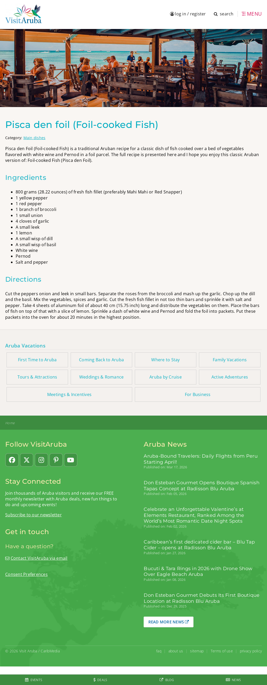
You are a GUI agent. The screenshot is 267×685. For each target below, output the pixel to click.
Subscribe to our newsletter (33, 515)
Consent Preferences (26, 574)
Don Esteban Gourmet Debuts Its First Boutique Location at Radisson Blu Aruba (201, 598)
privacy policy (251, 650)
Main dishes (34, 137)
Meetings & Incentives (69, 394)
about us (175, 650)
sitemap (197, 650)
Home (10, 423)
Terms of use (222, 650)
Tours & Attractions (37, 377)
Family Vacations (230, 360)
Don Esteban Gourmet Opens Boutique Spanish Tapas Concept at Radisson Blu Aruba (201, 485)
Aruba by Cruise (165, 377)
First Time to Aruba (37, 360)
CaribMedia (50, 650)
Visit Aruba (28, 650)
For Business (198, 394)
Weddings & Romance (101, 377)
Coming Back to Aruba (101, 360)
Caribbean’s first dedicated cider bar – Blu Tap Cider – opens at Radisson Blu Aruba (199, 545)
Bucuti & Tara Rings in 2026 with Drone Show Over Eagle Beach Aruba (198, 571)
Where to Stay (165, 360)
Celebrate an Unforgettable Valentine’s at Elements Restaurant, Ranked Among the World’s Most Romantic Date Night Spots (194, 515)
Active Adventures (229, 377)
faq (158, 650)
